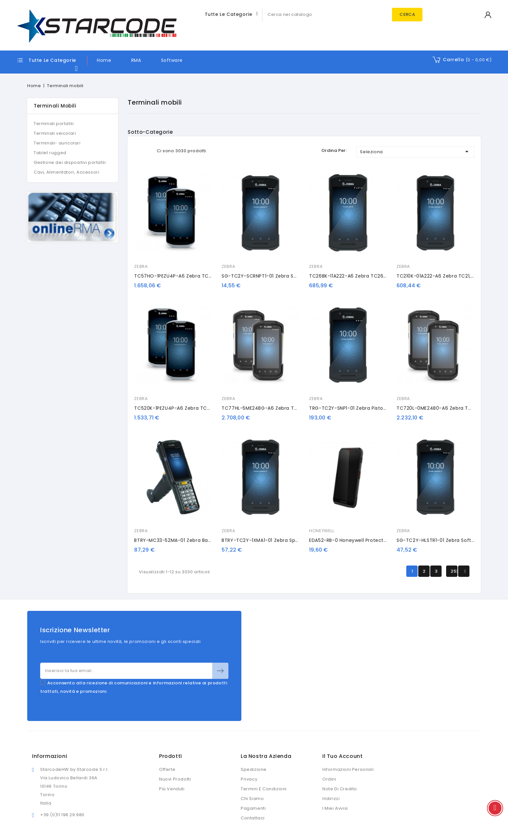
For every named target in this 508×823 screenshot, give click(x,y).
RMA (136, 60)
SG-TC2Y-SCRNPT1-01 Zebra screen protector (277, 276)
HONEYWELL (321, 531)
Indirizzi (331, 798)
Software (172, 60)
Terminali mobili (55, 105)
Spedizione (254, 769)
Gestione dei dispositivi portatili (70, 162)
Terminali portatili (54, 123)
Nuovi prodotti (175, 779)
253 (454, 571)
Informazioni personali (348, 769)
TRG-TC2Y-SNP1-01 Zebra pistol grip (352, 408)
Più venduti (172, 789)
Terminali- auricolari (57, 143)
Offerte (167, 769)
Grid (138, 151)
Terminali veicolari (55, 133)
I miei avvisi (335, 808)
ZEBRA (140, 266)
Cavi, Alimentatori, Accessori (66, 172)
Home (104, 60)
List (148, 151)
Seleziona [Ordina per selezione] (415, 151)
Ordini (329, 779)
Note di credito (339, 789)
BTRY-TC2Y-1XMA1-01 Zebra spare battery (272, 540)
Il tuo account (342, 756)
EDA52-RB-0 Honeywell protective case (357, 540)
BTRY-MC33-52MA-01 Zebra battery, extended (189, 540)
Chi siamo (252, 798)
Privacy (249, 779)
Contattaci (253, 818)
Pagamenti (253, 808)
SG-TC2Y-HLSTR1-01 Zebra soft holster (443, 540)
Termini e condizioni (264, 789)
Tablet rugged (50, 153)
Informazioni (49, 756)
